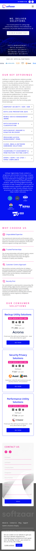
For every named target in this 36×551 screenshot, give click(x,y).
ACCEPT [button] (19, 545)
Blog (19, 523)
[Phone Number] (18, 478)
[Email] (18, 483)
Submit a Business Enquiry (10, 525)
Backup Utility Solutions (18, 314)
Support (25, 523)
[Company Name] (18, 468)
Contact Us (13, 523)
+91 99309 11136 (22, 1)
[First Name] (18, 457)
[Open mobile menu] (33, 6)
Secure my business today (18, 33)
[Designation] (18, 473)
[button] (18, 107)
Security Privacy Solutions (18, 356)
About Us (5, 523)
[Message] (18, 490)
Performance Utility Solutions (18, 400)
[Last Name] (18, 463)
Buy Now (18, 342)
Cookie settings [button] (9, 545)
